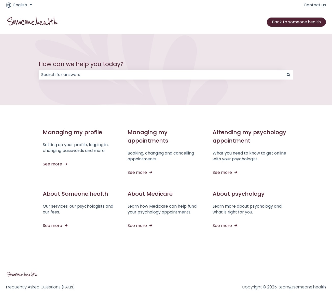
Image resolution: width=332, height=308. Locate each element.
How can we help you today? (81, 64)
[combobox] (161, 75)
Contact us (315, 5)
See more (52, 164)
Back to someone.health (296, 22)
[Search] (288, 75)
